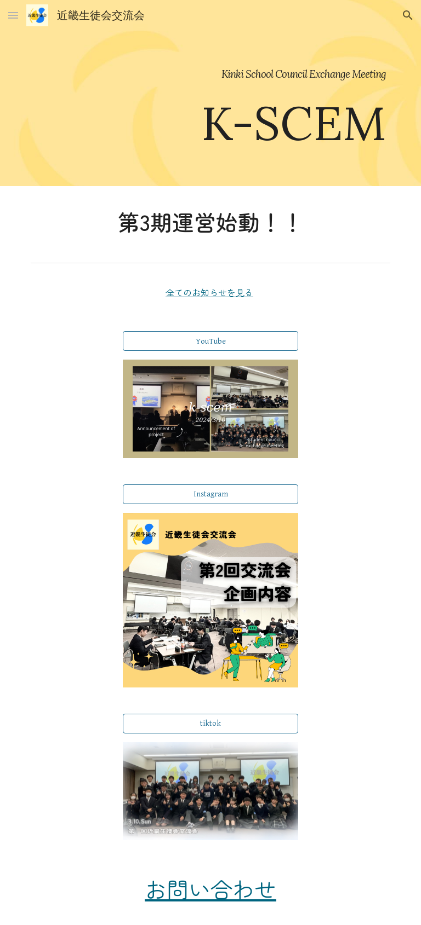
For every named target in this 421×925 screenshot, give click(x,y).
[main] (210, 93)
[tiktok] (210, 723)
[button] (13, 15)
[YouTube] (210, 341)
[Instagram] (210, 494)
